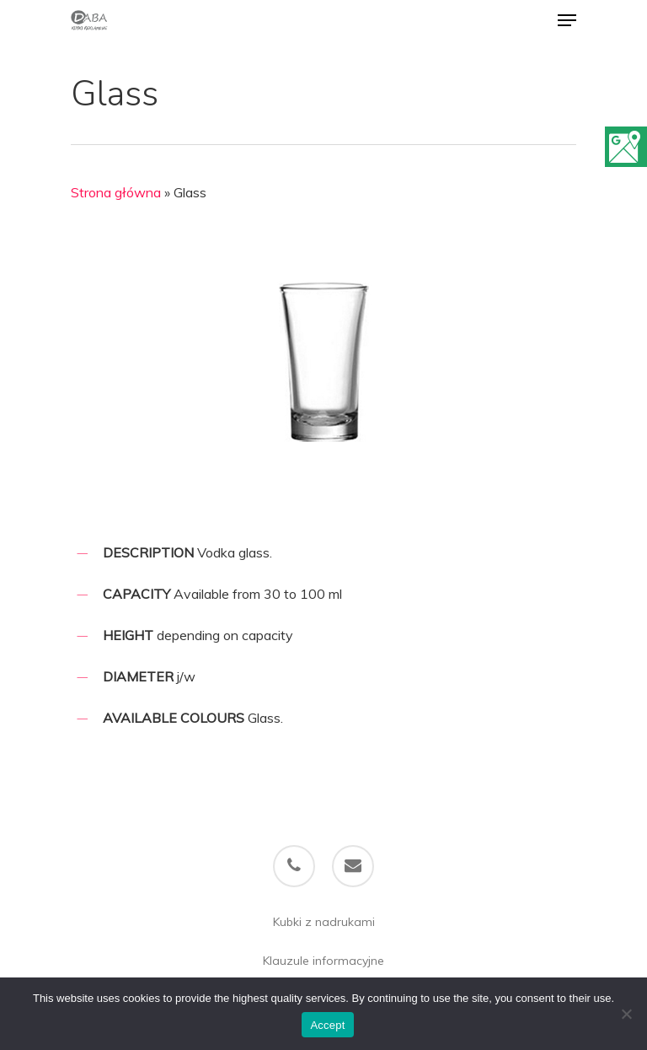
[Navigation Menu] (567, 20)
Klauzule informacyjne (323, 960)
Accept (327, 1025)
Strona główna (116, 192)
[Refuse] (626, 1013)
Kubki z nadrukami (324, 921)
